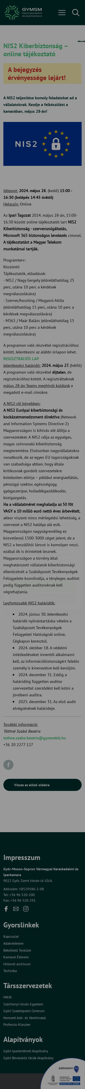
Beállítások (43, 572)
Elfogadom (42, 559)
